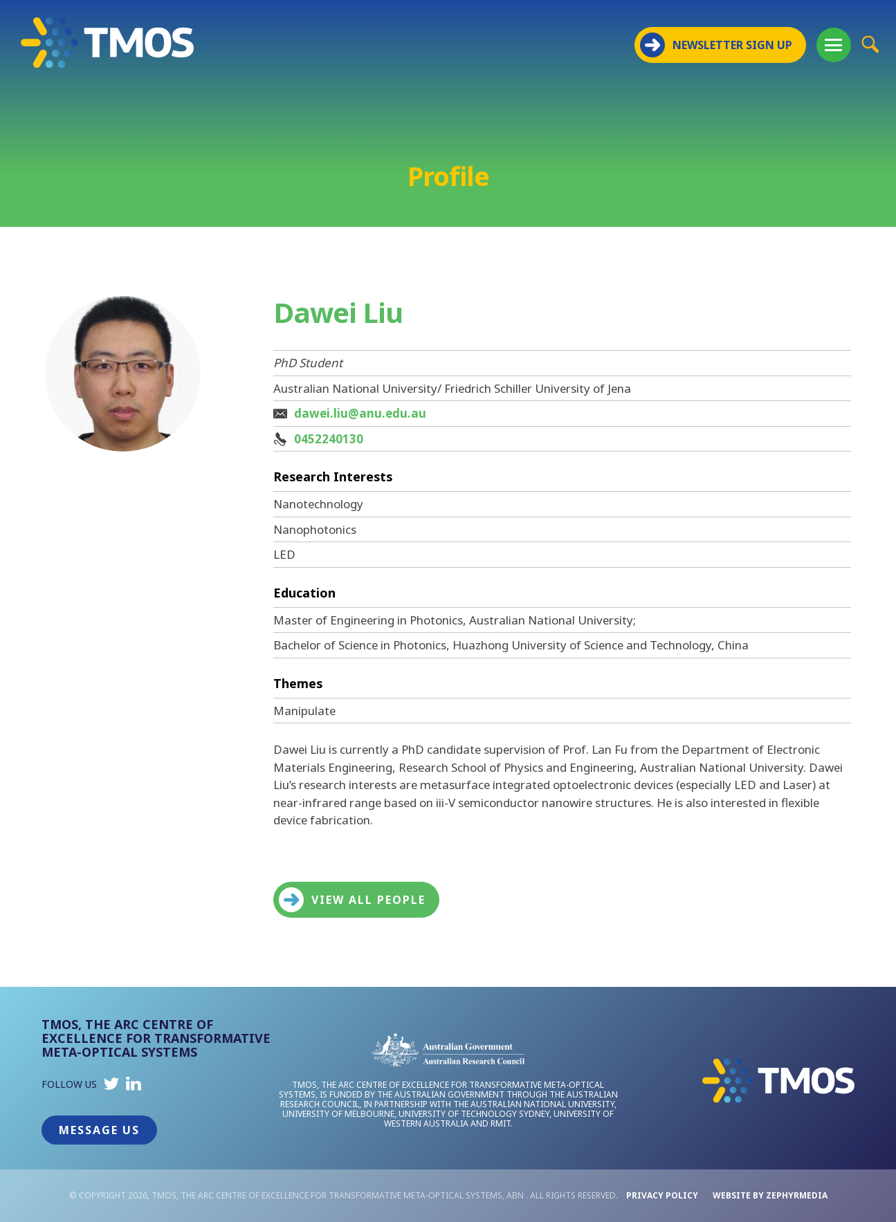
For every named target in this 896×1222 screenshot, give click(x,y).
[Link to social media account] (111, 1087)
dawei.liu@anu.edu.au (360, 413)
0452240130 (328, 439)
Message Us (99, 1130)
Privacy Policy (662, 1195)
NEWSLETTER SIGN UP (716, 45)
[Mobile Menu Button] (833, 45)
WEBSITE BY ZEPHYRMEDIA (770, 1195)
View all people (352, 899)
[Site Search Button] (870, 44)
